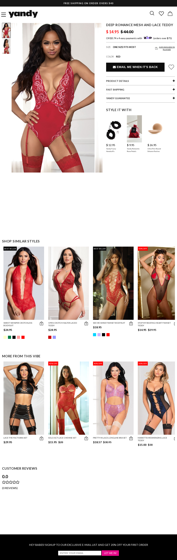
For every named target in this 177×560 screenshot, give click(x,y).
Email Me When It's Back (135, 67)
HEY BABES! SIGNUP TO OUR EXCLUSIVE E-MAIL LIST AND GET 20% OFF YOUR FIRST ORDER (88, 544)
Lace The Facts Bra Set (15, 437)
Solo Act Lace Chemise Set (62, 437)
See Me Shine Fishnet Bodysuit (109, 323)
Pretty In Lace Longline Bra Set (110, 437)
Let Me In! (110, 553)
